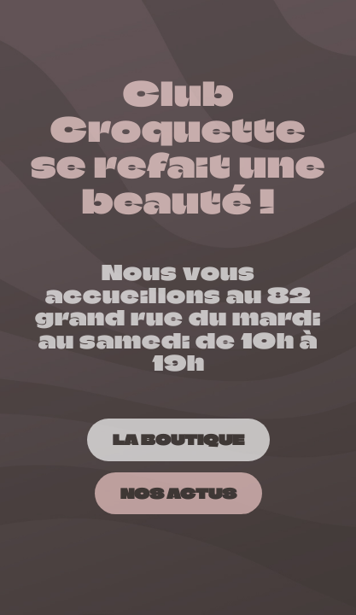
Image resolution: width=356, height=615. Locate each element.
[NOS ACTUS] (178, 493)
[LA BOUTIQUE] (178, 439)
